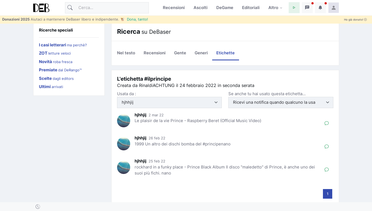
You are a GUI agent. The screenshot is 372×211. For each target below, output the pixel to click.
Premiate (60, 69)
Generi (201, 52)
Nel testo (126, 52)
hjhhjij (140, 114)
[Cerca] (107, 7)
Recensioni (174, 7)
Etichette (225, 52)
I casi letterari (63, 44)
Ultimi (51, 86)
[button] (294, 7)
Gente (180, 52)
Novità (55, 61)
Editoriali (251, 7)
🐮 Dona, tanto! (134, 19)
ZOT (55, 53)
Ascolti (201, 7)
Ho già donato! (355, 19)
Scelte (56, 78)
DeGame (224, 7)
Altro (273, 7)
